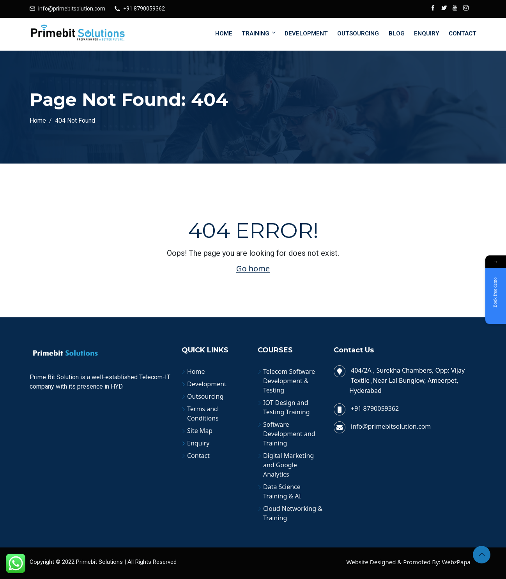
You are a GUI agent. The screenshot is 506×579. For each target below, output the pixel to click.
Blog (397, 33)
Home (223, 33)
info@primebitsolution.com (71, 8)
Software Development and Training (289, 433)
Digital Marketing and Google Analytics (288, 465)
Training (259, 33)
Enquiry (426, 33)
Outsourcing (358, 33)
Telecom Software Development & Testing (289, 380)
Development (306, 33)
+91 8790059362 (144, 8)
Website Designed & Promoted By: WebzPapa (409, 562)
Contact (462, 33)
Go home (253, 268)
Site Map (199, 430)
